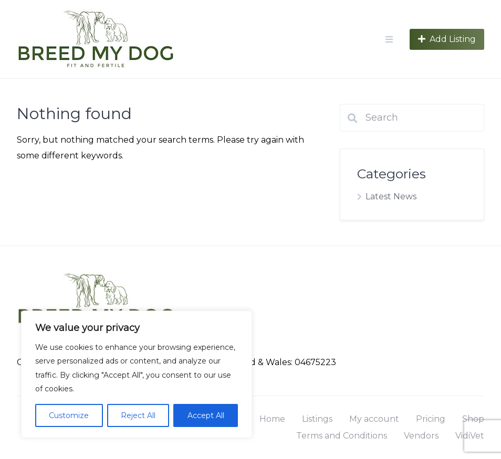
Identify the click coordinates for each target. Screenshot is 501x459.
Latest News (391, 196)
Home (272, 419)
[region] (136, 374)
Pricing (430, 419)
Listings (317, 419)
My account (374, 419)
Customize (69, 415)
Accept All (205, 415)
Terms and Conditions (341, 436)
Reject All (138, 415)
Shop (473, 419)
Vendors (421, 436)
